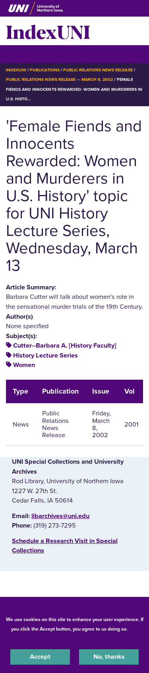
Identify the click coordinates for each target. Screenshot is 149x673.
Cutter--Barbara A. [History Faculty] (64, 346)
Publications (44, 70)
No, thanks (109, 657)
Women (24, 365)
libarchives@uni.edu (60, 516)
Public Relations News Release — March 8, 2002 (59, 79)
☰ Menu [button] (20, 53)
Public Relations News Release (98, 70)
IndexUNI (48, 30)
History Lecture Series (45, 355)
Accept (40, 657)
